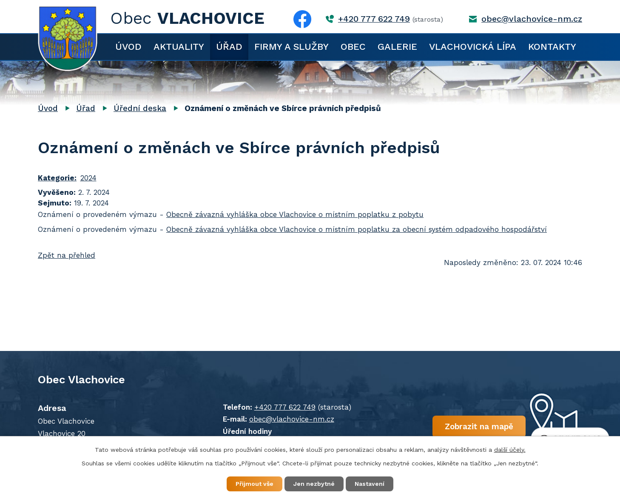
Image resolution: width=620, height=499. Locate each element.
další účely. (510, 449)
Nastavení (369, 483)
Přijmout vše (254, 483)
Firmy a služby (291, 46)
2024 (88, 178)
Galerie (397, 46)
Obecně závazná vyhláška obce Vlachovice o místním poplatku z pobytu (295, 214)
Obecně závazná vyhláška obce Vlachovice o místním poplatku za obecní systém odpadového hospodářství (356, 229)
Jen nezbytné (314, 483)
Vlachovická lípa (472, 46)
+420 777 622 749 (374, 19)
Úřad (229, 46)
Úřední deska (140, 108)
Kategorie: (57, 178)
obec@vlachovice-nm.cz (531, 19)
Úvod (128, 46)
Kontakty (552, 46)
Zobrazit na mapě (479, 426)
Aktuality (179, 46)
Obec (353, 46)
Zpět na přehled (66, 255)
